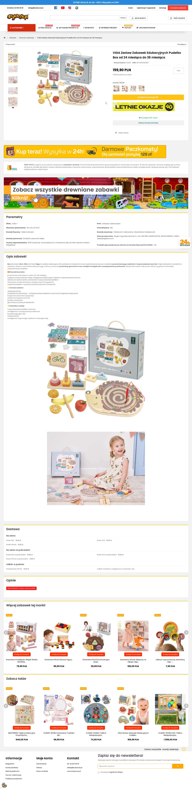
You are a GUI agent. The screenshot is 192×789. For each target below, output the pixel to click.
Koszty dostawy (12, 767)
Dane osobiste (42, 771)
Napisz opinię (123, 133)
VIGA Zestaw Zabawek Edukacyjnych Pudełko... (133, 734)
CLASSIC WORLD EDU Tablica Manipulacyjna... (170, 734)
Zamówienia (41, 764)
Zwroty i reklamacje (13, 775)
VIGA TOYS (28, 165)
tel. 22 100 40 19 (73, 764)
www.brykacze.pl (74, 771)
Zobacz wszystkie (161, 749)
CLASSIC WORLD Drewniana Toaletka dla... (58, 734)
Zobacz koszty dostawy (148, 123)
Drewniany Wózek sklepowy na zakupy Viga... (133, 661)
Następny (13, 107)
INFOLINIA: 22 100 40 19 (15, 8)
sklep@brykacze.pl (74, 767)
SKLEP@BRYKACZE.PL (35, 8)
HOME (130, 8)
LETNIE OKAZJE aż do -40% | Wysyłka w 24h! (96, 2)
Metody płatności (12, 771)
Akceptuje (112, 772)
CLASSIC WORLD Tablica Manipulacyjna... (96, 734)
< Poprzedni (10, 44)
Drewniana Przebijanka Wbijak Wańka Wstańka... (21, 661)
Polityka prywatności (14, 779)
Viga (38, 264)
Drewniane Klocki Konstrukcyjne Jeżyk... (96, 661)
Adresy (39, 767)
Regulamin (10, 764)
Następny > (182, 44)
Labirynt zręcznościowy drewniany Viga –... (170, 661)
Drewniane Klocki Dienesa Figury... (59, 660)
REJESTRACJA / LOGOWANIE (146, 8)
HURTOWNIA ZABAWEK (178, 8)
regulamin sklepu (116, 772)
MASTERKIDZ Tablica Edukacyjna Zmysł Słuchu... (21, 734)
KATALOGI (162, 8)
